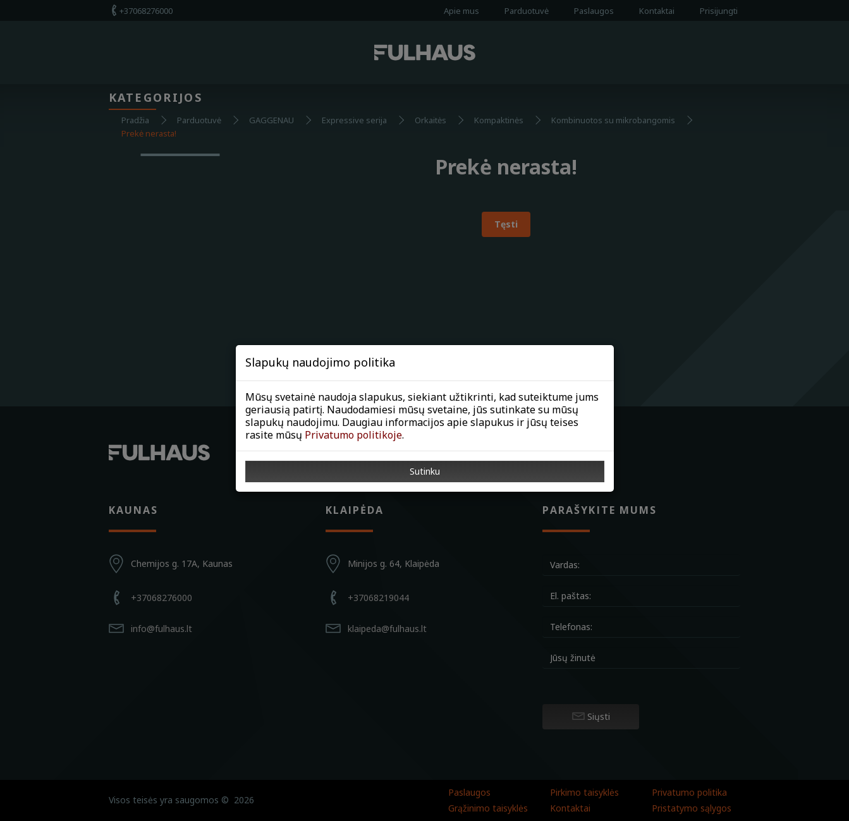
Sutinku (425, 471)
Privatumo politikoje (353, 435)
